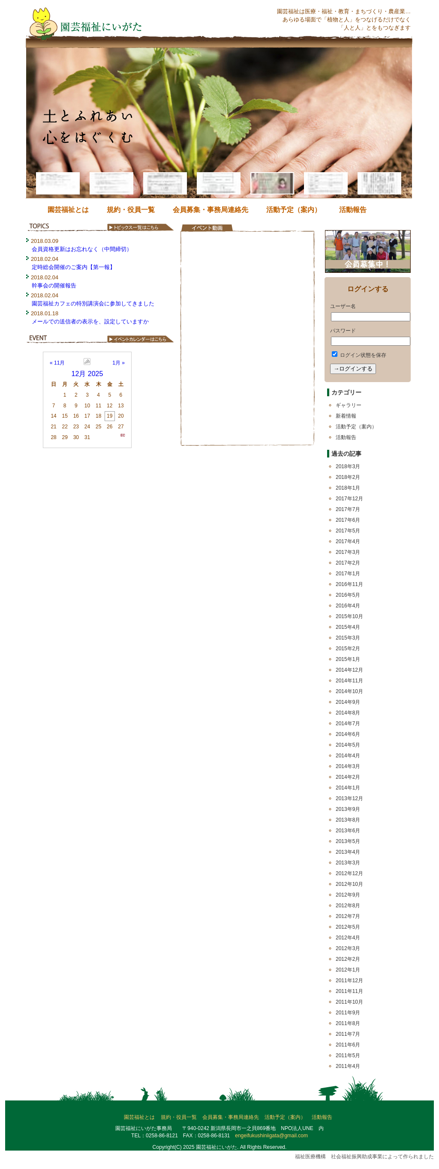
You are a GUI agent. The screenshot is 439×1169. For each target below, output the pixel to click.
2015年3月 (348, 638)
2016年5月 (348, 595)
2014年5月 (348, 745)
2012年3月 (348, 948)
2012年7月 (348, 916)
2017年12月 (349, 499)
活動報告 (353, 209)
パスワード (343, 331)
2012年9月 (348, 895)
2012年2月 (348, 959)
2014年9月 (348, 702)
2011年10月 (349, 1002)
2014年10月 (349, 691)
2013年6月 (348, 831)
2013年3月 (348, 863)
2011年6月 (348, 1045)
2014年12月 (349, 670)
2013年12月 (349, 798)
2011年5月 (348, 1055)
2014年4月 (348, 756)
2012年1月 (348, 970)
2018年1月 (348, 488)
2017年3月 (348, 552)
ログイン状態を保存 (359, 355)
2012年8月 (348, 906)
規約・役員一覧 (131, 209)
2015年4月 (348, 627)
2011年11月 (349, 991)
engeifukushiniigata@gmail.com (271, 1136)
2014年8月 (348, 713)
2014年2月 (348, 777)
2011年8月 (348, 1023)
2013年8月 (348, 820)
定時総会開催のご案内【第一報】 (73, 267)
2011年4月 (348, 1066)
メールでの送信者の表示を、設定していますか (90, 321)
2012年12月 (349, 873)
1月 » (118, 363)
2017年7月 (348, 509)
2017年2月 (348, 563)
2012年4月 (348, 938)
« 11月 (57, 363)
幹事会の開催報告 (54, 285)
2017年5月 (348, 531)
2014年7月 (348, 724)
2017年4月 (348, 541)
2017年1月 (348, 574)
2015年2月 (348, 649)
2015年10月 (349, 616)
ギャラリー (348, 405)
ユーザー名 (343, 306)
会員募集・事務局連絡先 (210, 209)
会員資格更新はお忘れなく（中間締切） (82, 249)
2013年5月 (348, 841)
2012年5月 (348, 927)
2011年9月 (348, 1013)
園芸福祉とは (68, 209)
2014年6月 (348, 734)
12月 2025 (87, 373)
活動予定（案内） (293, 209)
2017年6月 (348, 520)
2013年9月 (348, 809)
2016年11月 (349, 584)
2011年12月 (349, 981)
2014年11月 (349, 681)
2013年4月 (348, 852)
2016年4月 (348, 606)
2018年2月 (348, 477)
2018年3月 (348, 466)
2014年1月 (348, 788)
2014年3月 (348, 766)
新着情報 (346, 416)
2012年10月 (349, 884)
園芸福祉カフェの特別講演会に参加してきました (93, 303)
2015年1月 (348, 659)
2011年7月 (348, 1034)
